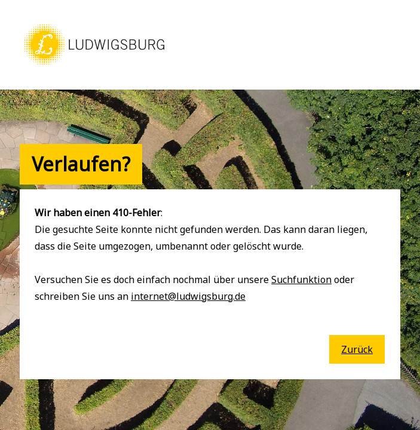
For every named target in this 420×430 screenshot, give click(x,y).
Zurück (357, 349)
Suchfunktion (301, 279)
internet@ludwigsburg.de (188, 296)
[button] (94, 65)
